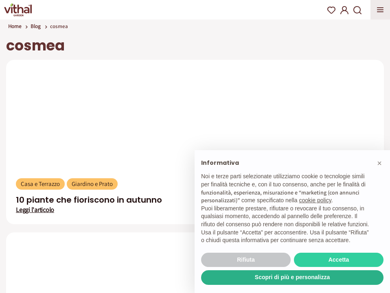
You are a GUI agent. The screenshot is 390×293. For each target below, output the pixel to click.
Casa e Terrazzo (40, 184)
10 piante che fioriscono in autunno (89, 200)
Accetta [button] (339, 259)
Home (14, 26)
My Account (344, 10)
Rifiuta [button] (246, 259)
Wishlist (331, 10)
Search (357, 10)
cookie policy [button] (315, 200)
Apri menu (380, 10)
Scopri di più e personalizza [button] (292, 277)
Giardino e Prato (92, 184)
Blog (36, 26)
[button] (379, 163)
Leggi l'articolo (35, 210)
